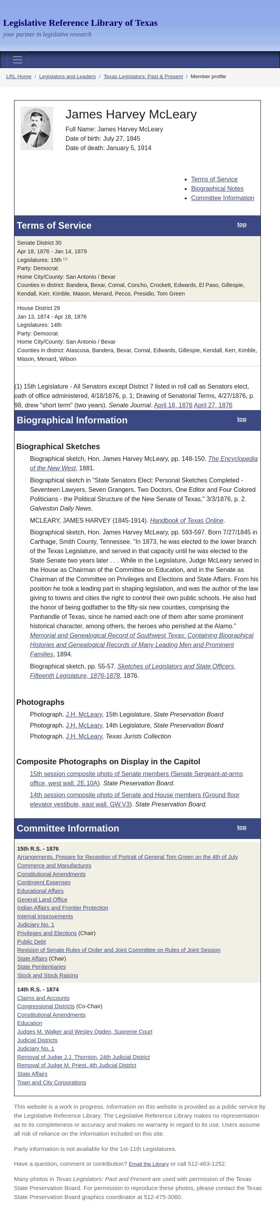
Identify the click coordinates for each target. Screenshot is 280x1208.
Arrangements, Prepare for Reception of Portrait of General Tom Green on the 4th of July (127, 857)
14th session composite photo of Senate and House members (116, 795)
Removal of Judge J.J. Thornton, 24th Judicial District (83, 1057)
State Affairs (32, 958)
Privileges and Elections (47, 933)
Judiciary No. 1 (35, 924)
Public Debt (31, 942)
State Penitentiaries (41, 967)
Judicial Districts (37, 1040)
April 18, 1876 (173, 405)
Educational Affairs (40, 891)
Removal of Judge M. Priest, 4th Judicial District (76, 1065)
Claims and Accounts (43, 998)
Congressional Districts (46, 1006)
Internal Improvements (45, 916)
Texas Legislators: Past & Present (143, 76)
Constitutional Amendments (51, 874)
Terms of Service (214, 179)
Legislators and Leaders (67, 76)
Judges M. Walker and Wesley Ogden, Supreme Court (84, 1032)
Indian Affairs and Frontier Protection (62, 908)
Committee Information (222, 198)
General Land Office (42, 899)
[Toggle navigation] (18, 60)
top (241, 224)
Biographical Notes (217, 188)
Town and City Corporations (51, 1082)
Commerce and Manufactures (54, 865)
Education (29, 1023)
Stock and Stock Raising (47, 975)
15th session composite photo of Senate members (100, 774)
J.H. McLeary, (85, 714)
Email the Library (149, 1164)
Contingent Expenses (44, 882)
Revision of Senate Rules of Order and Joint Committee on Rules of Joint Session (119, 950)
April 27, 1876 (213, 405)
